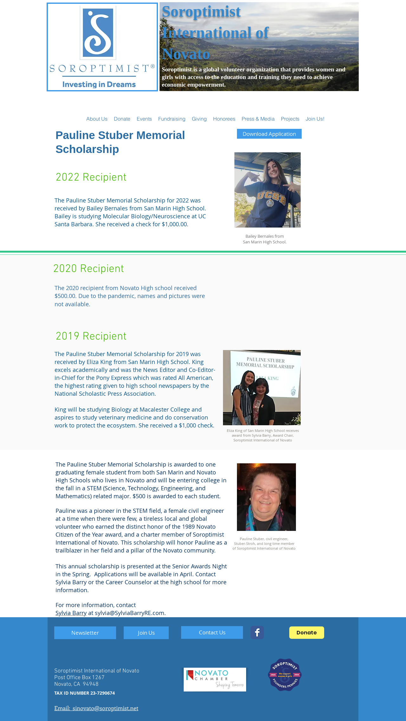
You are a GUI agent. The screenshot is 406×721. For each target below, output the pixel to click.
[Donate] (306, 632)
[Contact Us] (212, 632)
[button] (144, 118)
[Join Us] (146, 632)
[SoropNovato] (257, 632)
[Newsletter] (85, 632)
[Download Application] (269, 134)
